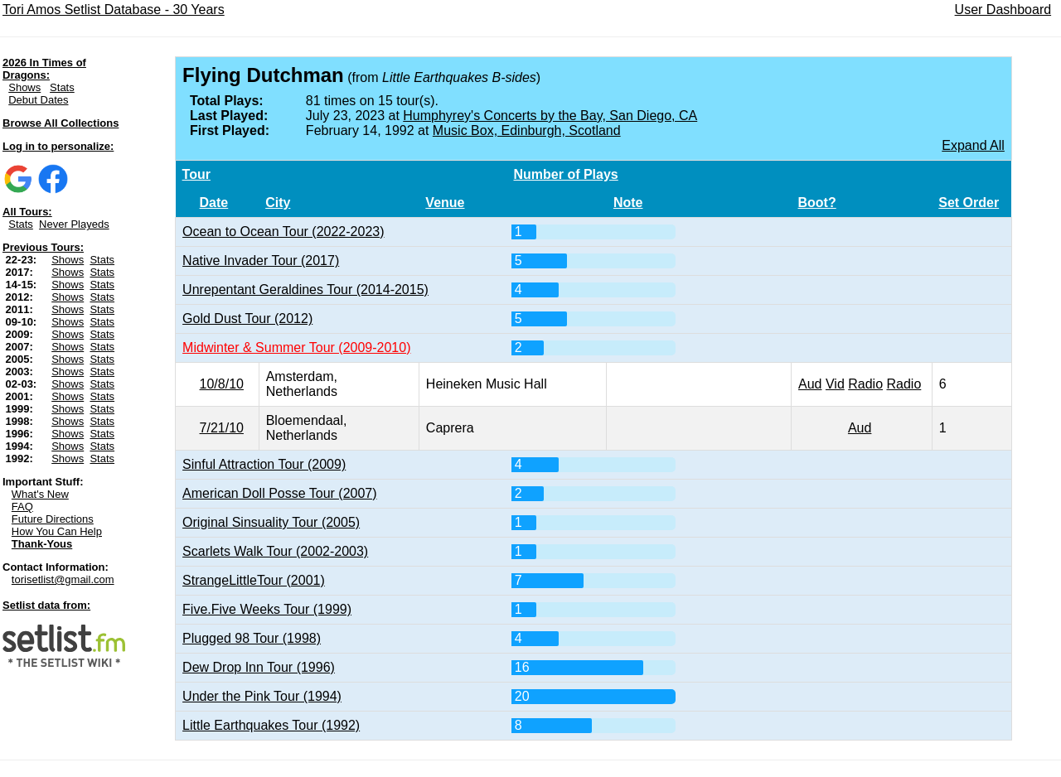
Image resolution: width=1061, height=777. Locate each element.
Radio (865, 384)
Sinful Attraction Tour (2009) (264, 464)
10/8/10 (222, 384)
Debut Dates (38, 100)
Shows (24, 87)
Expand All (973, 145)
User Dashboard (1003, 9)
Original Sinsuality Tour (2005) (271, 522)
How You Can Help (57, 531)
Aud (809, 384)
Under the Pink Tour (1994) (262, 696)
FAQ (22, 506)
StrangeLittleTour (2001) (253, 580)
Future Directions (53, 519)
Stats (62, 87)
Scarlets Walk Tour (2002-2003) (275, 551)
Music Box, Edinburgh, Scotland (527, 130)
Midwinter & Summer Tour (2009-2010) (296, 347)
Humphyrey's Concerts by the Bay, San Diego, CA (550, 116)
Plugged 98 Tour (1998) (251, 638)
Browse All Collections (60, 123)
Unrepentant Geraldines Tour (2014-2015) (305, 289)
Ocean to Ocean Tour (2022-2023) (283, 231)
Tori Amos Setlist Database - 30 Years (113, 9)
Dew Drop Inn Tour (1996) (258, 667)
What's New (40, 494)
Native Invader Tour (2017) (260, 260)
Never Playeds (74, 224)
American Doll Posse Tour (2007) (279, 493)
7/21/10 (222, 428)
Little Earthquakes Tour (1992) (271, 725)
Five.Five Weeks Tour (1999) (266, 609)
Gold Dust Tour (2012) (247, 318)
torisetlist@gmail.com (63, 579)
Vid (835, 384)
